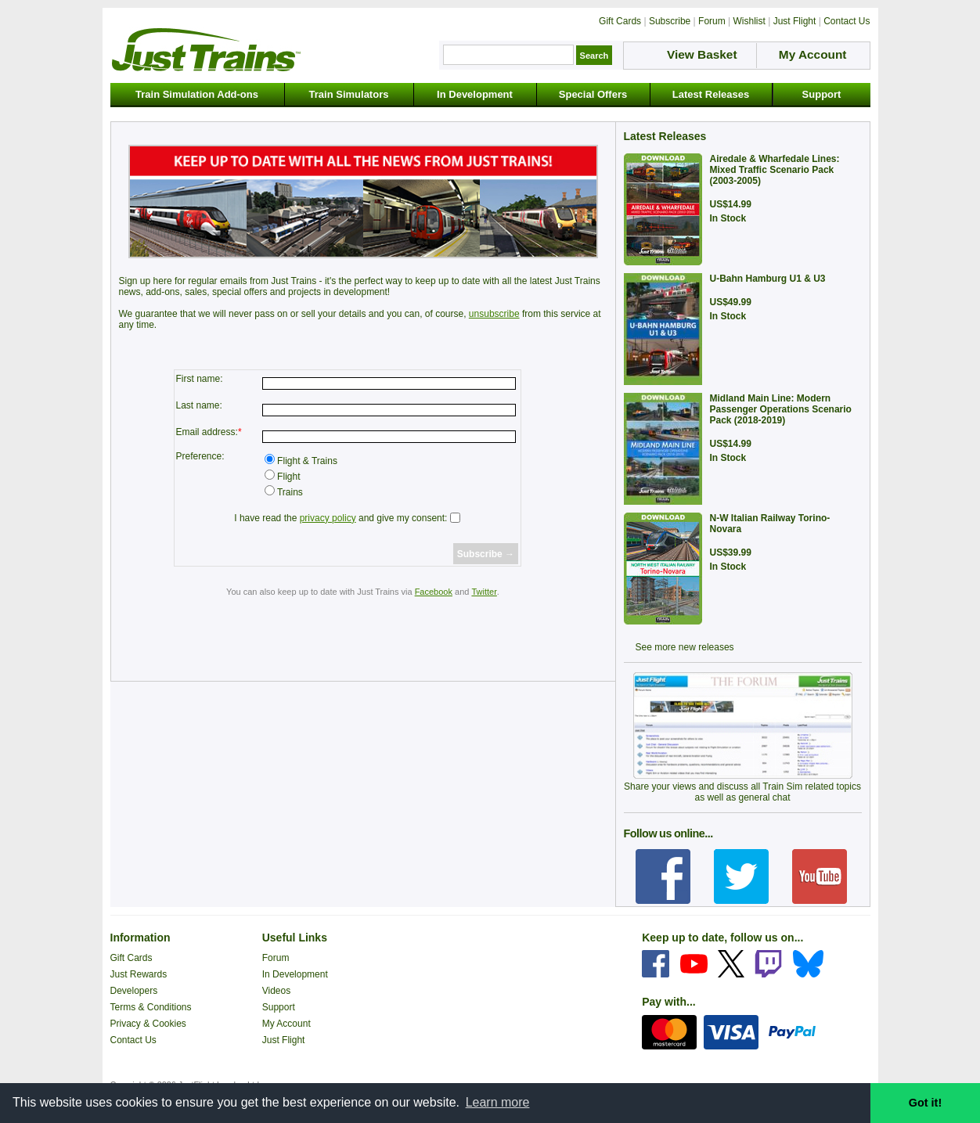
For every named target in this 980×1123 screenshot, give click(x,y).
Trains (289, 492)
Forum (276, 957)
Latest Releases (710, 94)
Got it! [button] (925, 1102)
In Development (475, 94)
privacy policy (328, 518)
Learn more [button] (498, 1102)
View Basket (702, 54)
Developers (134, 990)
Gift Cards (131, 957)
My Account (286, 1023)
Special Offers (593, 94)
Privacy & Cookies (148, 1023)
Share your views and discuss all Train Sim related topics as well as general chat (742, 792)
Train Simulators (349, 94)
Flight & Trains (306, 460)
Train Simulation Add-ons (196, 94)
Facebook (433, 591)
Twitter (483, 591)
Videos (276, 990)
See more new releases (685, 647)
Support (821, 94)
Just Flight (283, 1040)
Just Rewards (139, 974)
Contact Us (133, 1040)
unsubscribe (494, 313)
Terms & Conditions (151, 1007)
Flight (288, 476)
